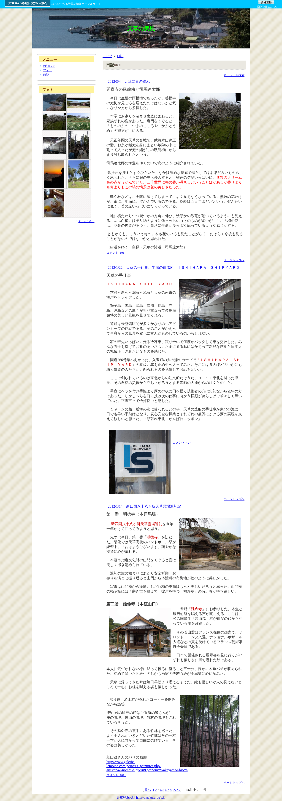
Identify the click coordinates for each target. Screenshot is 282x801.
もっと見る (87, 221)
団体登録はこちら (267, 6)
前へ (147, 790)
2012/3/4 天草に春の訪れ (129, 81)
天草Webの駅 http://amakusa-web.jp (141, 797)
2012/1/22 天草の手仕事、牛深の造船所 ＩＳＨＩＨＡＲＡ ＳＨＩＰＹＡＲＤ (174, 267)
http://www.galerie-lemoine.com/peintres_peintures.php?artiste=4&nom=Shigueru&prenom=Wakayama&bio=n (147, 766)
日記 (120, 56)
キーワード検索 (234, 75)
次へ (176, 790)
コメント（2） (182, 442)
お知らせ (49, 66)
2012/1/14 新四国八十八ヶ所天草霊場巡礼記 (144, 506)
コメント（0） (116, 252)
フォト (47, 70)
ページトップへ (234, 260)
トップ (107, 56)
